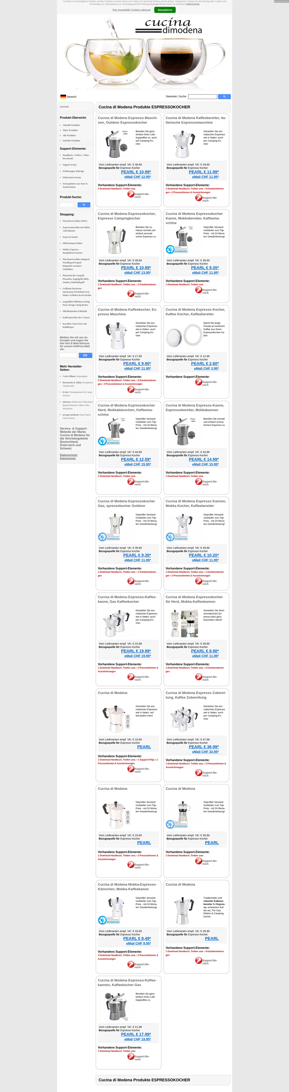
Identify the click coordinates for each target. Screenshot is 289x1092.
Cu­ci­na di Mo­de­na (112, 693)
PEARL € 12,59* (136, 459)
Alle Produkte (69, 135)
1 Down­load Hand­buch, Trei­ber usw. (185, 188)
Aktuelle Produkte (71, 125)
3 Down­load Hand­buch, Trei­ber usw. (117, 188)
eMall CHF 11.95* (205, 177)
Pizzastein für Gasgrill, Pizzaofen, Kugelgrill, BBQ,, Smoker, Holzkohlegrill (76, 278)
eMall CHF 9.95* (138, 943)
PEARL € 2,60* (205, 363)
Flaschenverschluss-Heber (75, 221)
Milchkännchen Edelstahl (75, 311)
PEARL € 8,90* (205, 651)
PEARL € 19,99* (136, 651)
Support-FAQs (69, 164)
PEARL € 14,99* (204, 459)
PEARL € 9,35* (205, 267)
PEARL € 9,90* (137, 363)
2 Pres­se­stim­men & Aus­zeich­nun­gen (191, 192)
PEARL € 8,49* (137, 938)
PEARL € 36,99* (204, 746)
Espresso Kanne (70, 237)
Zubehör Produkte (71, 140)
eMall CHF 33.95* (205, 752)
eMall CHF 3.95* (206, 368)
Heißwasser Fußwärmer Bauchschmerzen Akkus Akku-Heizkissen (78, 405)
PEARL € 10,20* (204, 555)
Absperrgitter (75, 376)
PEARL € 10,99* (136, 172)
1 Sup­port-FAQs (146, 759)
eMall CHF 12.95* (137, 177)
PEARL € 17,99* (136, 1034)
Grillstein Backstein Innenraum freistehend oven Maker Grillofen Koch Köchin (77, 291)
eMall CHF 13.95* (137, 273)
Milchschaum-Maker (73, 243)
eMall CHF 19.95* (137, 656)
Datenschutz (192, 4)
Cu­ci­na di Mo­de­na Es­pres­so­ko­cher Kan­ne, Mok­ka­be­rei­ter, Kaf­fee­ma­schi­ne (194, 218)
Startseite (171, 96)
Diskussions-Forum (72, 177)
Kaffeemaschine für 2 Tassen (76, 317)
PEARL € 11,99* (204, 172)
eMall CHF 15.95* (137, 464)
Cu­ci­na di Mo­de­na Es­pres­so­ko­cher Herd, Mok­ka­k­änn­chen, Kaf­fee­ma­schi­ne (126, 409)
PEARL (144, 746)
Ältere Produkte (70, 130)
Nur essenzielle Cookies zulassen (131, 9)
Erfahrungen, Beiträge (73, 171)
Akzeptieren (165, 9)
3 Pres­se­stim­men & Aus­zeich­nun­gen (123, 384)
